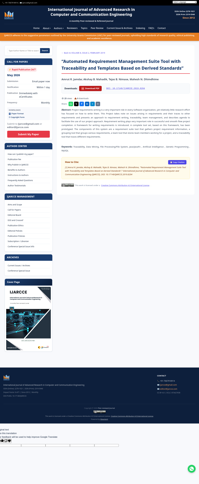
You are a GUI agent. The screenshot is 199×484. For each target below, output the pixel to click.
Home (36, 28)
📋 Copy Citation (177, 162)
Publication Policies (16, 236)
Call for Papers (14, 209)
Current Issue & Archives (119, 28)
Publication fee (14, 159)
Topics (84, 28)
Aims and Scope (15, 204)
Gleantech (104, 419)
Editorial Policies (15, 230)
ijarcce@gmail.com (29, 3)
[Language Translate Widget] (185, 2)
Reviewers (72, 28)
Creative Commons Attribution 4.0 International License (125, 185)
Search (45, 51)
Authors (58, 28)
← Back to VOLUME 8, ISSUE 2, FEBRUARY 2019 (83, 52)
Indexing (140, 28)
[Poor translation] (7, 441)
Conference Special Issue (19, 270)
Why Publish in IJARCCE (18, 164)
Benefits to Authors (16, 170)
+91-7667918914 (11, 3)
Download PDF (90, 88)
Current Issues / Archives (19, 265)
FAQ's (151, 28)
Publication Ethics (16, 225)
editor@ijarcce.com (168, 389)
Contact (162, 28)
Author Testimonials (17, 185)
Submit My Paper (28, 134)
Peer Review (97, 28)
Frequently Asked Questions (20, 180)
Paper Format (16, 113)
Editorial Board (14, 215)
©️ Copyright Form (17, 117)
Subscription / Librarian (18, 241)
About (46, 28)
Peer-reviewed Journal (106, 408)
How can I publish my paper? (21, 154)
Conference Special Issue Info (21, 246)
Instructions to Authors (18, 175)
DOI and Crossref (15, 220)
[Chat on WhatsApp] (192, 469)
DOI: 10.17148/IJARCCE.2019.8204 (125, 88)
